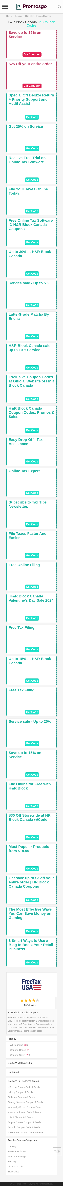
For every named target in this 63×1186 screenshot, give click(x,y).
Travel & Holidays (17, 1151)
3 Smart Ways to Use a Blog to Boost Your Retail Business (31, 945)
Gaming (12, 1146)
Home (9, 16)
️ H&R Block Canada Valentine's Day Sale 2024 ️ (32, 598)
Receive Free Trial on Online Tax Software (27, 160)
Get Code (32, 117)
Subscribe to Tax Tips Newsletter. (28, 504)
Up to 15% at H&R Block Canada (30, 661)
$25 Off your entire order (30, 64)
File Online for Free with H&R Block (30, 786)
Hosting (12, 1161)
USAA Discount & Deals (20, 1117)
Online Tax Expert (24, 471)
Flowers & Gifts (16, 1166)
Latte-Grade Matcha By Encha (29, 316)
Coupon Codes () (19, 1050)
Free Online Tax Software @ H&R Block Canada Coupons (31, 224)
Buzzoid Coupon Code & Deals (24, 1127)
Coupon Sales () (20, 1055)
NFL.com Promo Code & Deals (24, 1087)
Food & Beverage (17, 1156)
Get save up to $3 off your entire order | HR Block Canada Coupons (31, 882)
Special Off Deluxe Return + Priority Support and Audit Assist (31, 99)
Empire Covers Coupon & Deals (24, 1122)
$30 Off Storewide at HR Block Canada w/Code (30, 817)
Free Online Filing (24, 565)
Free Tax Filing (22, 627)
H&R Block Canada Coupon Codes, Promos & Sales (32, 412)
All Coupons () (19, 1045)
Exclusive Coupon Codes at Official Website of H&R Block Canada (31, 381)
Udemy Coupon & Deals (20, 1092)
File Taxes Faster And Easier (28, 535)
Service (18, 16)
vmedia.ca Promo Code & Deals (24, 1112)
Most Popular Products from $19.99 (29, 849)
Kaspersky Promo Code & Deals (24, 1107)
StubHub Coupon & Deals (21, 1097)
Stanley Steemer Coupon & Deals (25, 1102)
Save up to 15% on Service (25, 34)
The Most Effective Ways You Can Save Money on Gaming (30, 913)
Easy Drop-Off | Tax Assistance (26, 442)
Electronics (13, 1171)
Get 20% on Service (26, 126)
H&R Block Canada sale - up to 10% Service (31, 348)
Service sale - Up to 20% (30, 721)
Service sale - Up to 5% (29, 283)
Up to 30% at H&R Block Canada (30, 254)
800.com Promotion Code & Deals (25, 1132)
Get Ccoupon (32, 54)
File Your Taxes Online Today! (28, 191)
